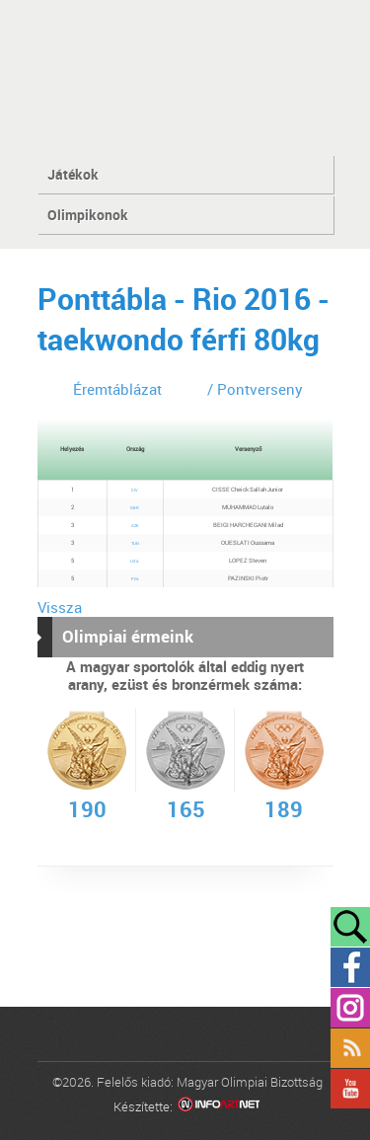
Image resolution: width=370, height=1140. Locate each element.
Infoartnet (218, 1107)
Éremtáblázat (117, 389)
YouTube (350, 1088)
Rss (350, 1048)
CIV (134, 490)
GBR (134, 507)
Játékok (73, 174)
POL (135, 578)
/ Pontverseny (255, 389)
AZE (134, 525)
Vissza (59, 607)
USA (134, 561)
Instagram (350, 1007)
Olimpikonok (87, 214)
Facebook (350, 967)
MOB (185, 76)
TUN (135, 543)
